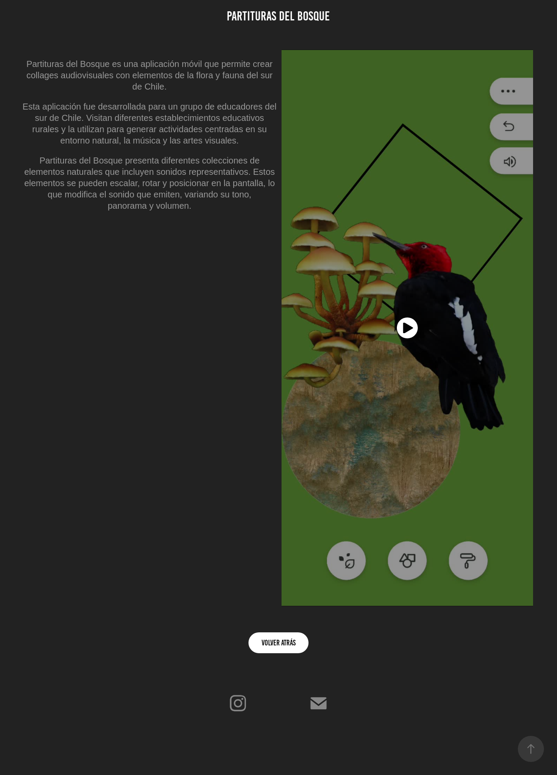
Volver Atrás (278, 642)
